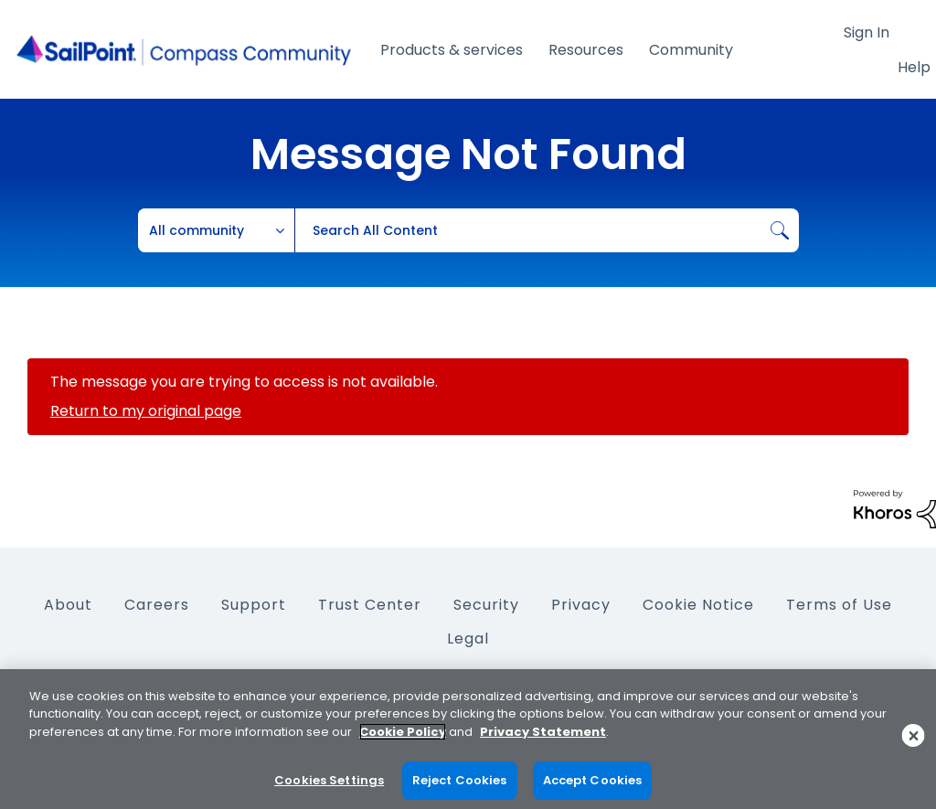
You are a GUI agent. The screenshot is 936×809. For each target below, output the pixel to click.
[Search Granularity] (216, 230)
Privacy (581, 604)
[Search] (546, 230)
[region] (468, 739)
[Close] (913, 735)
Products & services (451, 49)
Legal (468, 638)
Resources (585, 49)
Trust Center (369, 604)
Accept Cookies (593, 780)
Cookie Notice (698, 604)
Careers (156, 604)
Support (253, 604)
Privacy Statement (543, 731)
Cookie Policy (402, 731)
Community (691, 49)
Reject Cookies (459, 780)
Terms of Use (839, 604)
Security (486, 604)
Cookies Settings (329, 780)
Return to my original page (145, 410)
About (68, 604)
